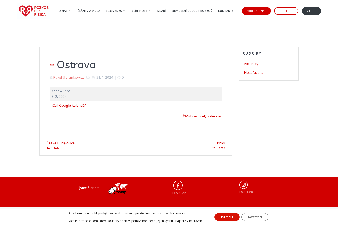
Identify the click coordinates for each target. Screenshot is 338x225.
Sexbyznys (114, 11)
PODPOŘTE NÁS (256, 10)
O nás (63, 11)
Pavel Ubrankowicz (68, 77)
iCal (55, 105)
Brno (182, 146)
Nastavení (255, 217)
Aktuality (251, 63)
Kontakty (226, 11)
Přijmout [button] (227, 217)
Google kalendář (72, 105)
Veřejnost (140, 11)
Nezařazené (254, 72)
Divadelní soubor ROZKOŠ (192, 11)
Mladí (161, 11)
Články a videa (88, 11)
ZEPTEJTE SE (286, 10)
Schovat (311, 10)
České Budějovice (90, 146)
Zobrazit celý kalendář (204, 116)
